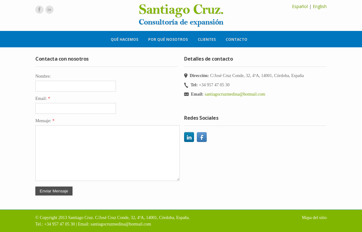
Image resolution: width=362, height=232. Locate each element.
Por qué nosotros (168, 39)
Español (300, 6)
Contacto (236, 39)
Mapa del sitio (314, 217)
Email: (42, 98)
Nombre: (43, 76)
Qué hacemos (124, 39)
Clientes (207, 39)
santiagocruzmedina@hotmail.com (235, 94)
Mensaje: (45, 120)
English (320, 6)
